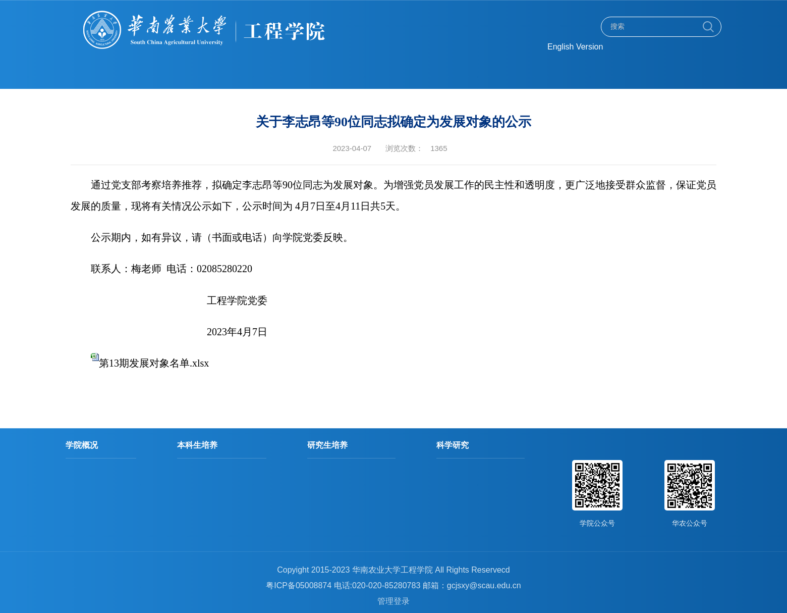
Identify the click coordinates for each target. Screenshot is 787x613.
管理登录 (393, 601)
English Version (575, 46)
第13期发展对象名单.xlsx (154, 363)
